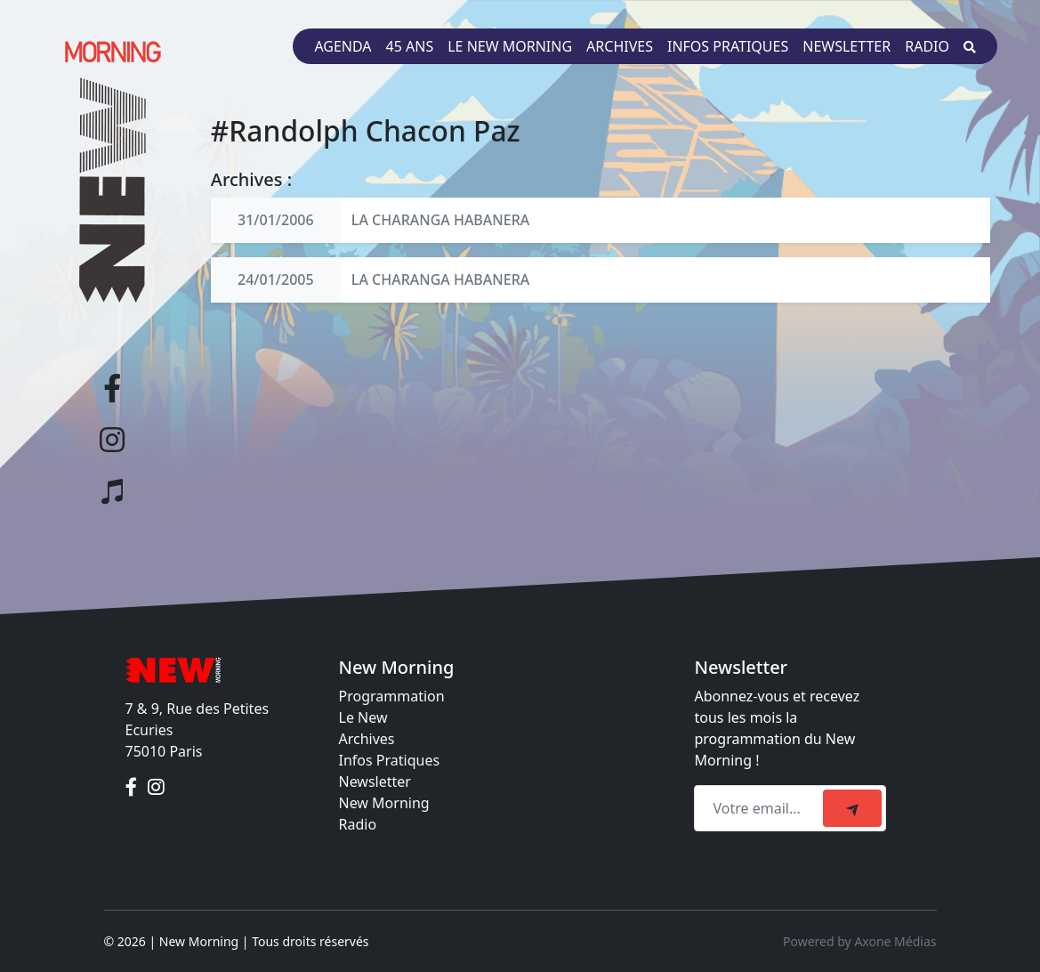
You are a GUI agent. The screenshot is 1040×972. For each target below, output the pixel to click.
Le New (363, 717)
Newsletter (846, 46)
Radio (927, 46)
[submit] (852, 808)
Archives (619, 46)
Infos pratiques (727, 46)
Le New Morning (509, 46)
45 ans (410, 46)
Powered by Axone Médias (859, 941)
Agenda (342, 46)
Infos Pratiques (389, 760)
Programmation (392, 696)
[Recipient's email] (761, 808)
